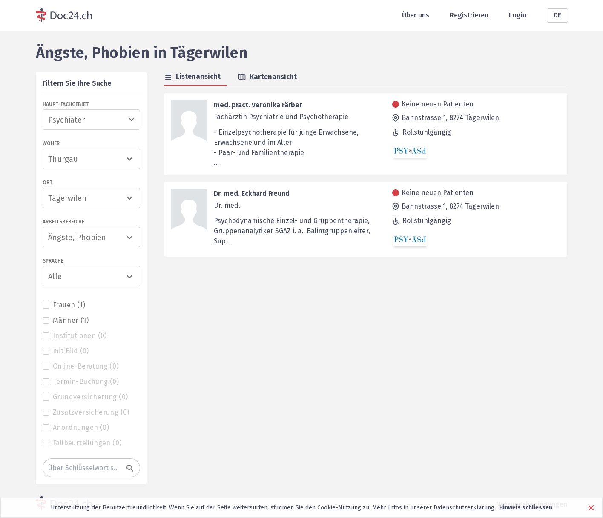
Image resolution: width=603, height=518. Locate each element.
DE (557, 15)
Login (517, 15)
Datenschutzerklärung (464, 507)
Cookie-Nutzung (339, 507)
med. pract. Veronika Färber (258, 105)
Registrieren (469, 15)
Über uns (415, 15)
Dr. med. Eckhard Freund (252, 193)
